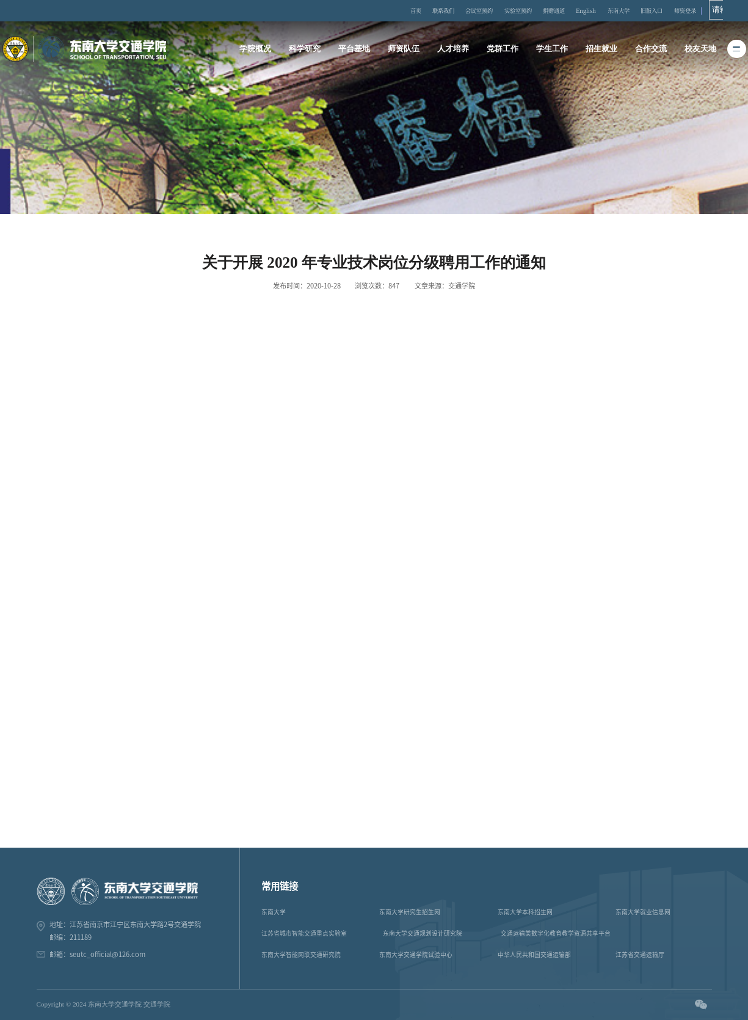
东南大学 (632, 10)
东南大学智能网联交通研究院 (301, 955)
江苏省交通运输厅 (639, 955)
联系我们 (442, 10)
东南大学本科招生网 (525, 912)
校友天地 (699, 48)
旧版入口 (669, 10)
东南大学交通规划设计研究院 (422, 933)
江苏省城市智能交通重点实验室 (304, 933)
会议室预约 (482, 10)
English (598, 10)
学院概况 (256, 48)
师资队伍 (404, 48)
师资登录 (705, 10)
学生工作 (551, 48)
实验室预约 (524, 10)
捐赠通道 (563, 10)
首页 (412, 10)
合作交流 (650, 48)
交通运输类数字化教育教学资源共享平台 (556, 933)
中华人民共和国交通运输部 (534, 955)
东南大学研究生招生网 (409, 912)
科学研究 (306, 48)
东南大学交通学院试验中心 (415, 955)
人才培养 (453, 48)
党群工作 (502, 48)
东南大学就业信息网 (642, 912)
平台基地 (355, 48)
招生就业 (601, 48)
